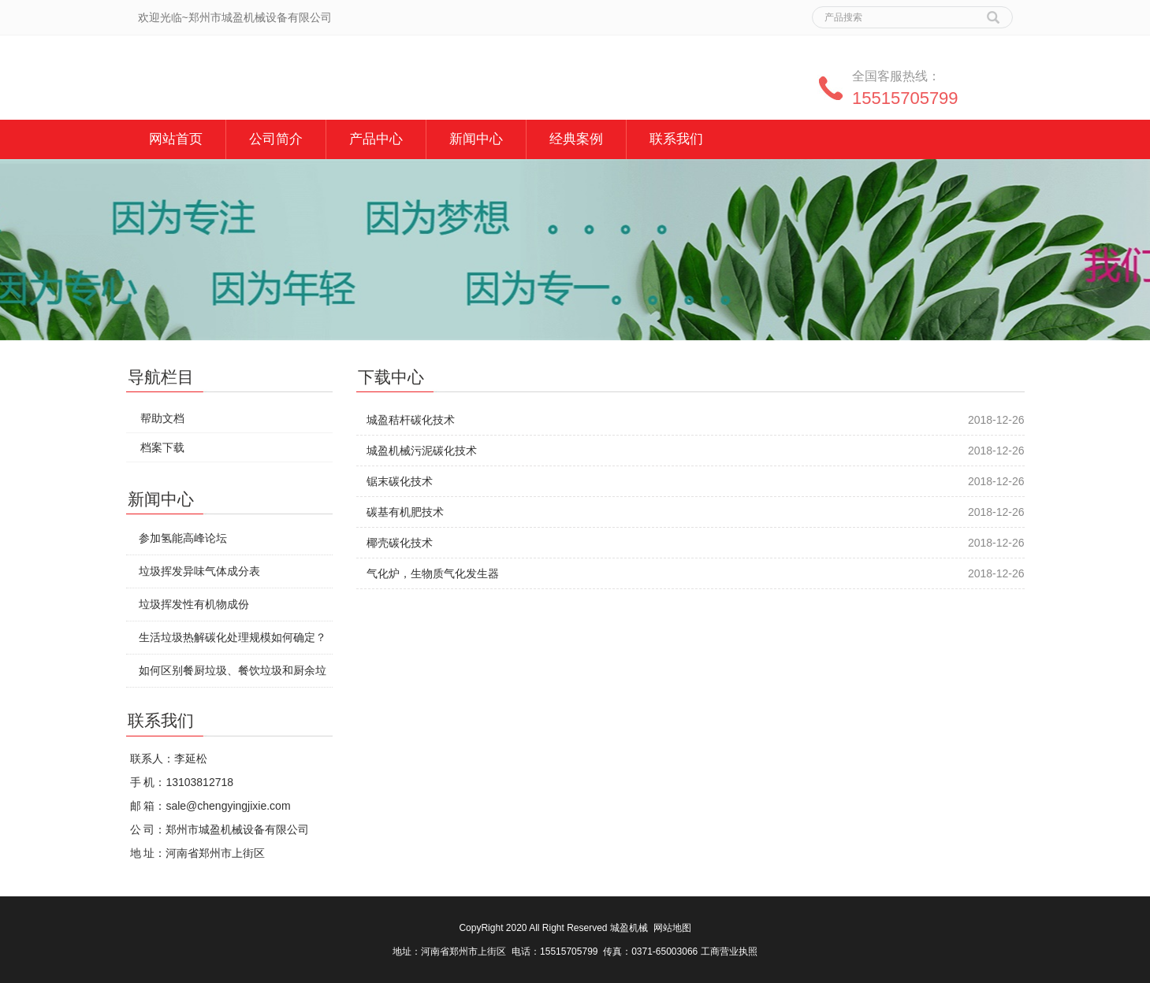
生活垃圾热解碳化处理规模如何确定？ (232, 637)
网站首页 (176, 139)
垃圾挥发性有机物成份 (194, 604)
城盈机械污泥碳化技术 (422, 450)
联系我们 (676, 139)
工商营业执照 (729, 951)
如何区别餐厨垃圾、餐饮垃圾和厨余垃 (232, 670)
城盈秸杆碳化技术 (411, 420)
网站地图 (672, 927)
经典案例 (576, 139)
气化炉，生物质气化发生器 (433, 573)
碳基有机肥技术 (405, 512)
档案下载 (162, 447)
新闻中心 (476, 139)
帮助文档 (162, 418)
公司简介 (276, 139)
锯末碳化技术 (400, 481)
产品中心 (376, 139)
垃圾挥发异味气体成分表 (199, 571)
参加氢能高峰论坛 (183, 538)
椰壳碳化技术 (400, 542)
